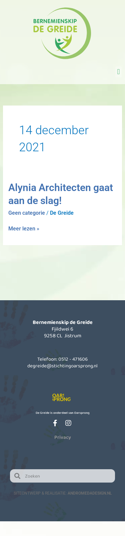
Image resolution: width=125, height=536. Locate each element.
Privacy (62, 437)
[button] (118, 71)
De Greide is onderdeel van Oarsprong (62, 412)
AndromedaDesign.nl (90, 493)
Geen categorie (26, 213)
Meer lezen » (23, 228)
